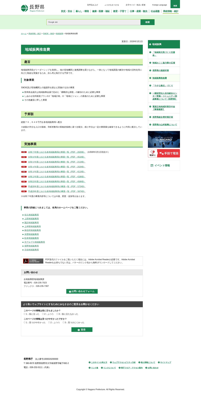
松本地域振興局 (31, 238)
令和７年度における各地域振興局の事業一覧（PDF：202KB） (57, 152)
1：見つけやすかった (36, 322)
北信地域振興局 (31, 250)
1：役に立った (32, 314)
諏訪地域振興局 (31, 223)
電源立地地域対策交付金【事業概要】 (163, 108)
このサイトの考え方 (99, 362)
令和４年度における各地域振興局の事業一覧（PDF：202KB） (57, 167)
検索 (175, 6)
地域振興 (59, 34)
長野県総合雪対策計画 (162, 117)
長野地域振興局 (31, 246)
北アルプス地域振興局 (34, 242)
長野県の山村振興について (164, 125)
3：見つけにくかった (74, 322)
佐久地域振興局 (31, 215)
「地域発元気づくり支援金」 (163, 53)
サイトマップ (165, 362)
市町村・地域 (48, 34)
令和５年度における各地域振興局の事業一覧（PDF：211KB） (57, 162)
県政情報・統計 (34, 34)
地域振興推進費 (159, 78)
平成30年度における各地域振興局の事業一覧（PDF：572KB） (57, 186)
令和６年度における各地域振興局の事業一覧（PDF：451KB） (57, 157)
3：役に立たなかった (68, 314)
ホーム (23, 34)
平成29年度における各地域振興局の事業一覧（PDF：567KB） (57, 191)
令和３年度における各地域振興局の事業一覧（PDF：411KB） (57, 172)
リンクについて (109, 368)
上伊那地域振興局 (32, 226)
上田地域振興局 (31, 219)
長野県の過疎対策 (160, 70)
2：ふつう (49, 314)
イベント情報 (162, 165)
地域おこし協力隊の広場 (163, 63)
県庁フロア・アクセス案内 (132, 368)
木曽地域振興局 (31, 234)
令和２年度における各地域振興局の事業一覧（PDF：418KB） (57, 177)
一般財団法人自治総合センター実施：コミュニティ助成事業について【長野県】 (164, 96)
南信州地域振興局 (32, 230)
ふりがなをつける (112, 5)
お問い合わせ (153, 368)
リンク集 (94, 368)
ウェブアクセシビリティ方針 (124, 362)
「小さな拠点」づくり (162, 86)
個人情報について (148, 362)
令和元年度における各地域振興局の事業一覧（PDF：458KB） (57, 181)
